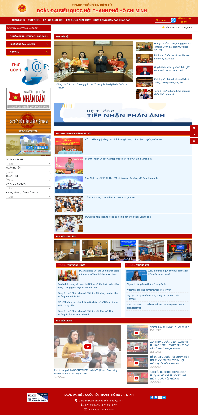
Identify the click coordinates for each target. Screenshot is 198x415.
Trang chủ (18, 20)
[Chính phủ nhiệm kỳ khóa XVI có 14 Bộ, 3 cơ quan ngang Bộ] (99, 79)
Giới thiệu (34, 20)
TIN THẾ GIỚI (137, 265)
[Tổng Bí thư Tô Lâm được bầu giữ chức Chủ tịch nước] (104, 79)
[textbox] (28, 164)
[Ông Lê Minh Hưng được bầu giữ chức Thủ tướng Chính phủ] (94, 79)
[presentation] (56, 251)
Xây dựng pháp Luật (78, 20)
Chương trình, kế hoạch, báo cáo (28, 36)
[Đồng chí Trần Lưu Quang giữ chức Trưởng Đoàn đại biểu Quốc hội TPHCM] (84, 79)
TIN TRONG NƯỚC (71, 265)
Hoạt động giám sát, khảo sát (111, 20)
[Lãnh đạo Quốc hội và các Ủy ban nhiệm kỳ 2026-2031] (89, 79)
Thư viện (14, 52)
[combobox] (28, 163)
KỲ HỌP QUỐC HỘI (53, 20)
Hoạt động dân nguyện (22, 44)
